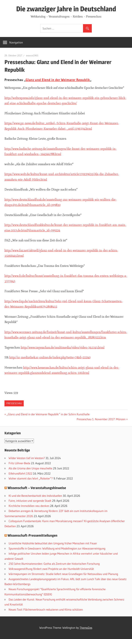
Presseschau (14, 403)
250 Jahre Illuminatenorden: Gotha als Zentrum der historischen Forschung (54, 563)
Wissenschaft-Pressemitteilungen (32, 535)
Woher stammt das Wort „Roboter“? (31, 478)
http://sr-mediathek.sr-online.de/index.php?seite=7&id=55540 (49, 357)
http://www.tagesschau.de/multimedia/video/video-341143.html (62, 347)
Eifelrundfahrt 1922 (20, 473)
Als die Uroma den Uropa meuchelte (30, 468)
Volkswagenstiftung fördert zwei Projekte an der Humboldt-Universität (51, 569)
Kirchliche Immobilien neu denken (29, 506)
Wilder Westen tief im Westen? (27, 458)
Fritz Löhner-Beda (19, 463)
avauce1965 (32, 55)
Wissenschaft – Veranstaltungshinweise (37, 488)
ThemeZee (86, 627)
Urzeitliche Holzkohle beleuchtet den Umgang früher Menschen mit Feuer (53, 543)
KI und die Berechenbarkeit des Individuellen (35, 495)
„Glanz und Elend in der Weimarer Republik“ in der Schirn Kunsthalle (48, 414)
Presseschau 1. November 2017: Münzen (101, 419)
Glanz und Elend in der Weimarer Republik (58, 80)
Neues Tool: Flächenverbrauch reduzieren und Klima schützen (46, 609)
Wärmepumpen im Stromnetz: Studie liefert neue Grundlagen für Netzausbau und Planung (63, 574)
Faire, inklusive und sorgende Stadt (30, 500)
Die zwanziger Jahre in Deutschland (66, 9)
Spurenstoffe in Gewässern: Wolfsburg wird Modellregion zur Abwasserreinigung (57, 548)
